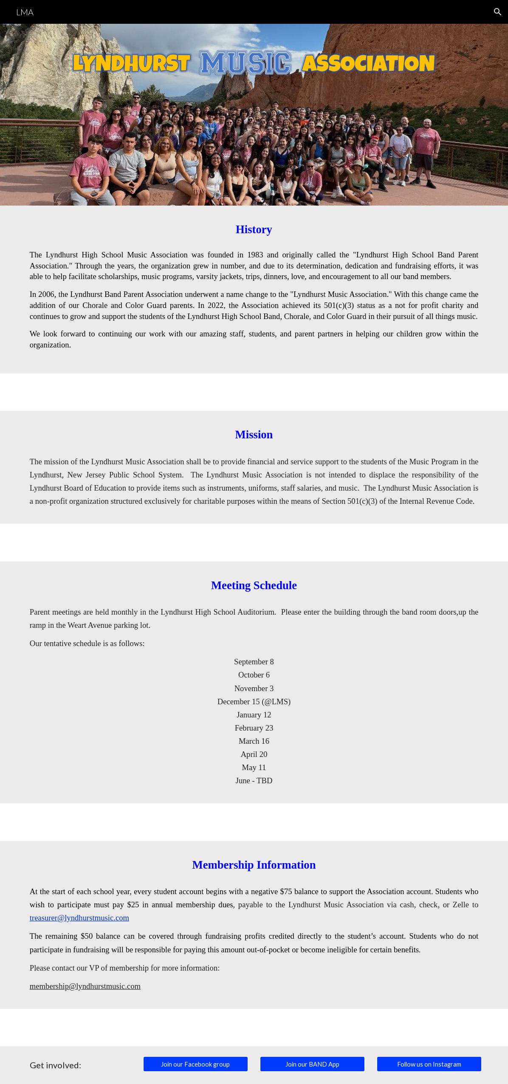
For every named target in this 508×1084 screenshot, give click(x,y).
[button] (498, 12)
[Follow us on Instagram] (429, 1064)
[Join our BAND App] (312, 1064)
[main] (254, 229)
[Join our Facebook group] (196, 1064)
